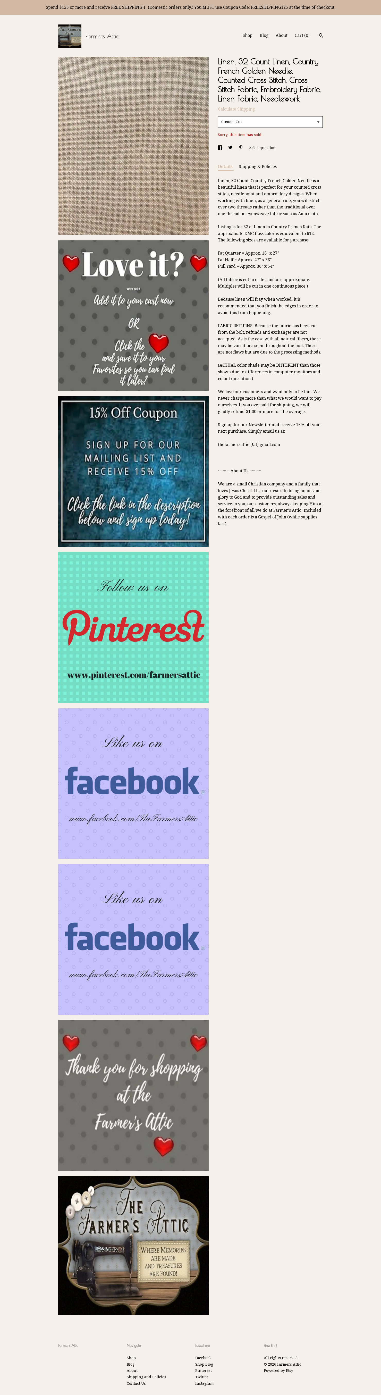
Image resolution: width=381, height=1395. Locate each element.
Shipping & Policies (258, 166)
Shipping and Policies (146, 1377)
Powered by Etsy (278, 1370)
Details (226, 166)
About (281, 35)
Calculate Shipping (236, 109)
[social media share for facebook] (220, 148)
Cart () (302, 35)
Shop (247, 35)
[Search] (321, 36)
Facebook (203, 1358)
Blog (264, 35)
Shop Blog (204, 1364)
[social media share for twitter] (231, 148)
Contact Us (136, 1383)
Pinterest (203, 1370)
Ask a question (262, 148)
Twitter (201, 1377)
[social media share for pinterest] (241, 148)
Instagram (204, 1383)
